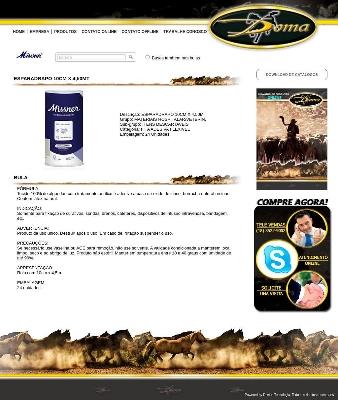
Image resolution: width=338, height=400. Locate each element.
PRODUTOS (65, 31)
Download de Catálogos (292, 75)
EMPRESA (39, 31)
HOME (19, 31)
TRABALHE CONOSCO (185, 31)
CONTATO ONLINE (99, 31)
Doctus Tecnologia (276, 395)
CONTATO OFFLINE (139, 31)
